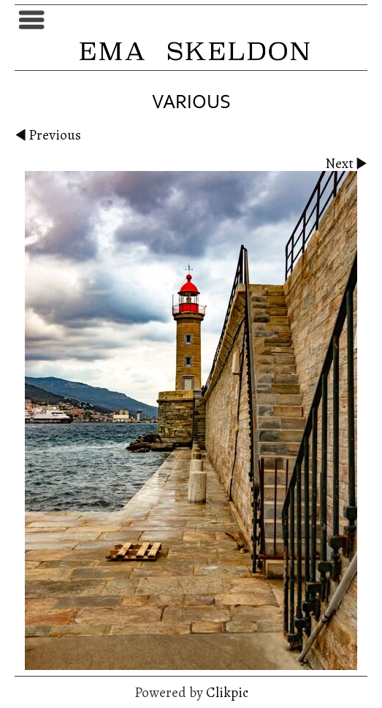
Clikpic (227, 692)
